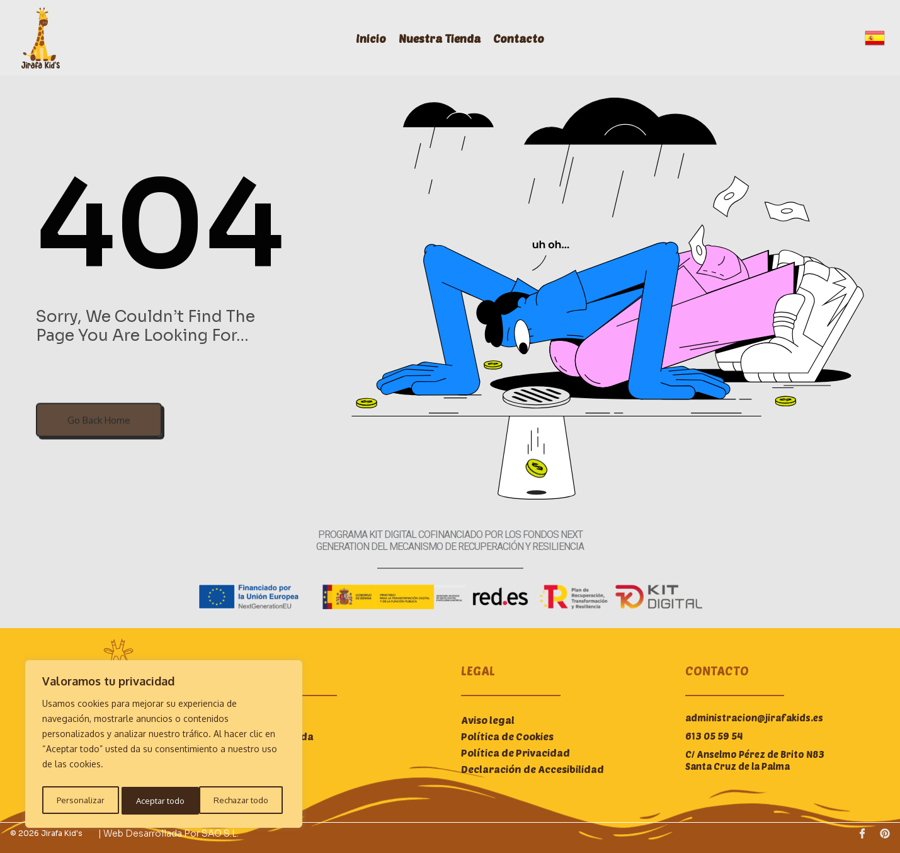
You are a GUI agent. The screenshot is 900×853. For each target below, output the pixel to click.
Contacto (524, 38)
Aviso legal (488, 720)
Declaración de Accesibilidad (532, 769)
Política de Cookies (507, 736)
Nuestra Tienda (446, 38)
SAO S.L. (220, 833)
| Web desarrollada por (150, 833)
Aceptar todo (247, 800)
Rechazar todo (162, 800)
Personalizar (79, 800)
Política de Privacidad (515, 753)
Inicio (377, 38)
